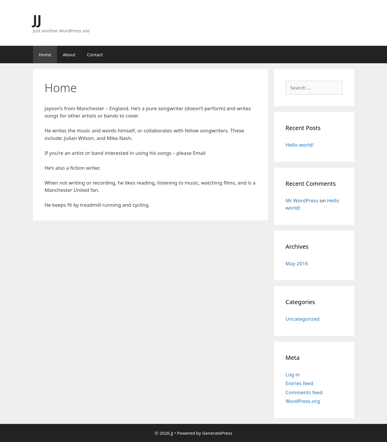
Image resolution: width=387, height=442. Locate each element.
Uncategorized (303, 318)
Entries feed (299, 383)
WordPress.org (303, 401)
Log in (293, 374)
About (69, 54)
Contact (95, 54)
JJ (37, 19)
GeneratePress (217, 433)
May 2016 (297, 263)
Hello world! (300, 144)
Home (45, 54)
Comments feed (304, 392)
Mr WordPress (302, 200)
